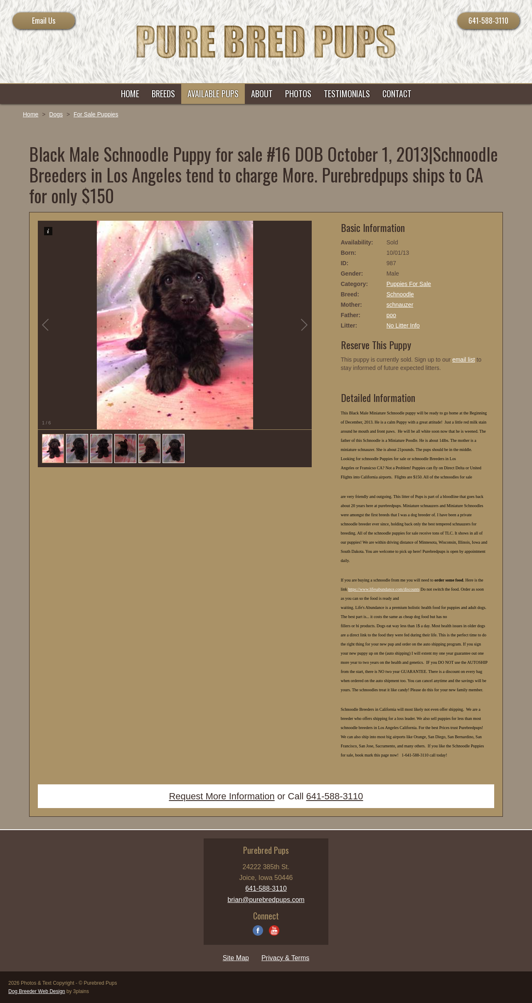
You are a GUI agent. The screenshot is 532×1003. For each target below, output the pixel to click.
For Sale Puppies (96, 114)
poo (391, 315)
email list (463, 359)
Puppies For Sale (409, 284)
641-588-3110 (488, 20)
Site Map (236, 957)
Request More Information (221, 796)
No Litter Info (403, 325)
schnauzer (400, 304)
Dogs (56, 114)
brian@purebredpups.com (265, 899)
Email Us (43, 20)
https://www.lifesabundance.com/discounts (384, 589)
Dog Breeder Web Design (36, 991)
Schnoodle (400, 294)
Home (30, 114)
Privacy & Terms (285, 957)
